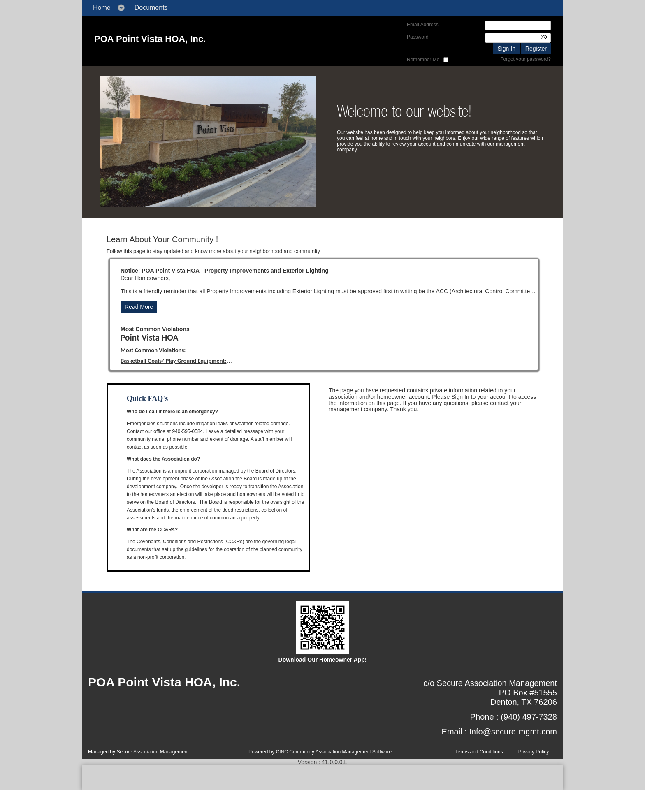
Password (418, 37)
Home (102, 7)
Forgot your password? (525, 59)
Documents (151, 7)
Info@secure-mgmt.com (513, 731)
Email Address (423, 25)
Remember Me (423, 60)
